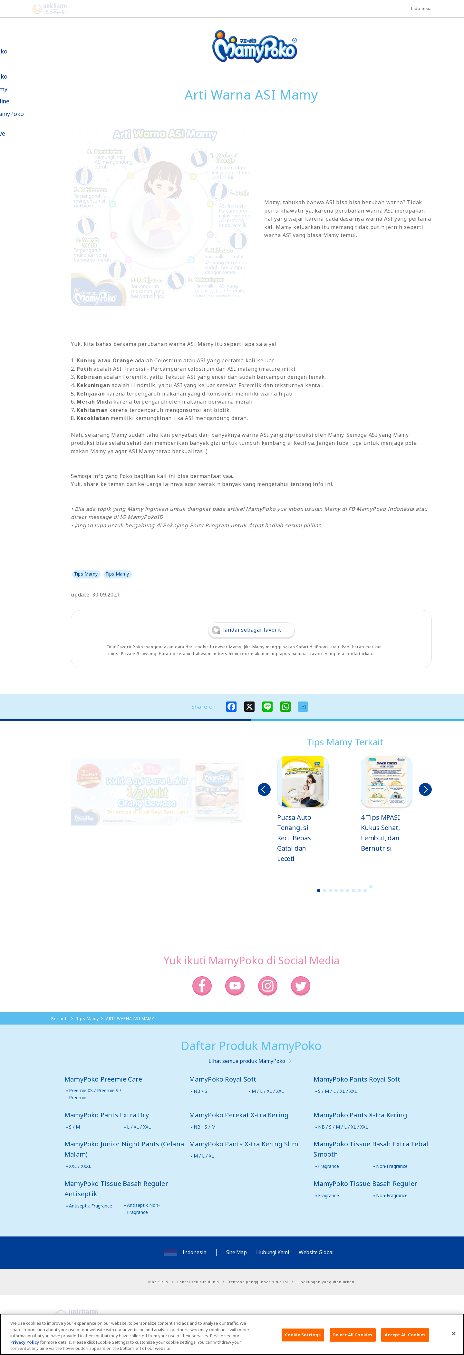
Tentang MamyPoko (24, 47)
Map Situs (158, 1281)
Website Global (316, 1252)
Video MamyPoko (32, 114)
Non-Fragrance (392, 1166)
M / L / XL (204, 1156)
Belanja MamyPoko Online (29, 189)
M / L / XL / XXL (268, 1091)
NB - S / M (205, 1127)
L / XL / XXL (139, 1127)
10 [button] (371, 886)
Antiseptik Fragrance (90, 1206)
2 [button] (324, 890)
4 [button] (336, 890)
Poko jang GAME (19, 212)
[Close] (454, 1338)
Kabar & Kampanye (23, 129)
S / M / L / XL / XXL (337, 1091)
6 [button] (348, 890)
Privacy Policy (24, 1346)
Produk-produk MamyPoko (24, 70)
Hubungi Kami (272, 1252)
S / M (74, 1127)
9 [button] (365, 890)
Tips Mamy (24, 89)
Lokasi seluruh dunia (198, 1281)
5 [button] (342, 890)
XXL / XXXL (80, 1166)
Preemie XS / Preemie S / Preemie (95, 1094)
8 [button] (359, 890)
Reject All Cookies (352, 1339)
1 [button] (319, 890)
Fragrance (328, 1166)
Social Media (41, 166)
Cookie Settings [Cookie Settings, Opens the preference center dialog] (303, 1339)
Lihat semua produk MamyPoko (246, 1060)
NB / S (200, 1091)
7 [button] (353, 890)
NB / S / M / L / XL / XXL (343, 1127)
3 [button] (330, 890)
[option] (303, 810)
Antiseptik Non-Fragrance (143, 1208)
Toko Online (25, 101)
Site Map (236, 1252)
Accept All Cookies (405, 1339)
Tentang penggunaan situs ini (258, 1281)
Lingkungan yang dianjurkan (325, 1281)
